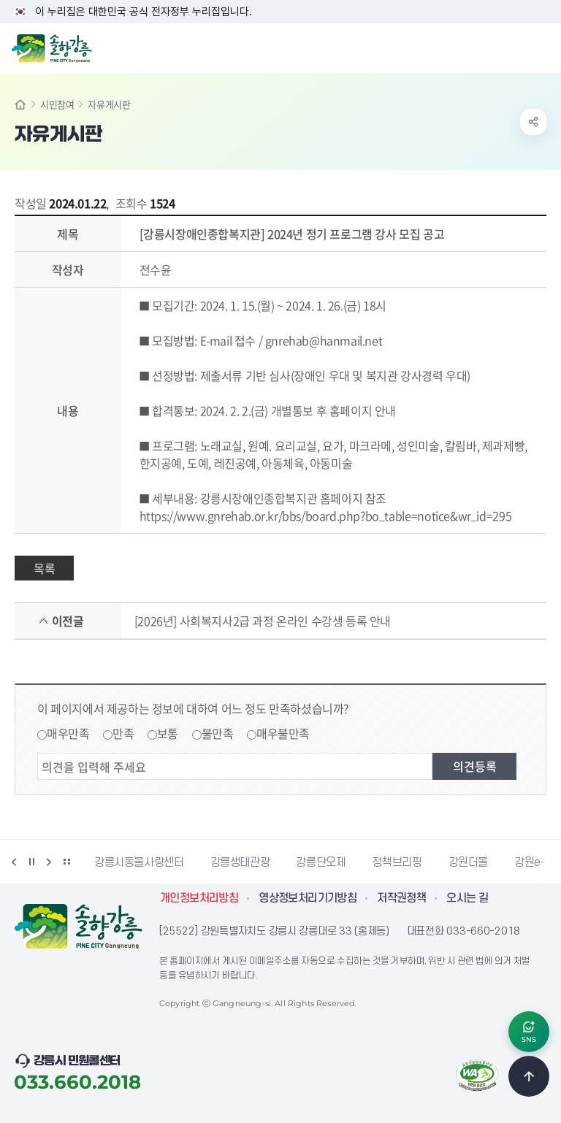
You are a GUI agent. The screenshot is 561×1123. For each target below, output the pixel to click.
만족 (123, 733)
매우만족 (68, 733)
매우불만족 (283, 733)
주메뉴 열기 (542, 46)
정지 (31, 862)
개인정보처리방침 (199, 898)
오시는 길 (467, 898)
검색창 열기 (512, 46)
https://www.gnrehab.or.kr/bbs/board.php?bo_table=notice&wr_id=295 (326, 515)
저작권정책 (401, 898)
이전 (14, 862)
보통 (167, 733)
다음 (49, 862)
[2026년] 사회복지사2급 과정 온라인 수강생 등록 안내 (262, 620)
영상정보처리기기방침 (307, 898)
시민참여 (57, 104)
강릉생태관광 (240, 862)
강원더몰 (469, 862)
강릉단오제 (321, 862)
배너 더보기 (66, 862)
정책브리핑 (396, 862)
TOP (528, 1076)
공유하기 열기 (533, 122)
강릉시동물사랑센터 (139, 862)
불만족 (218, 733)
